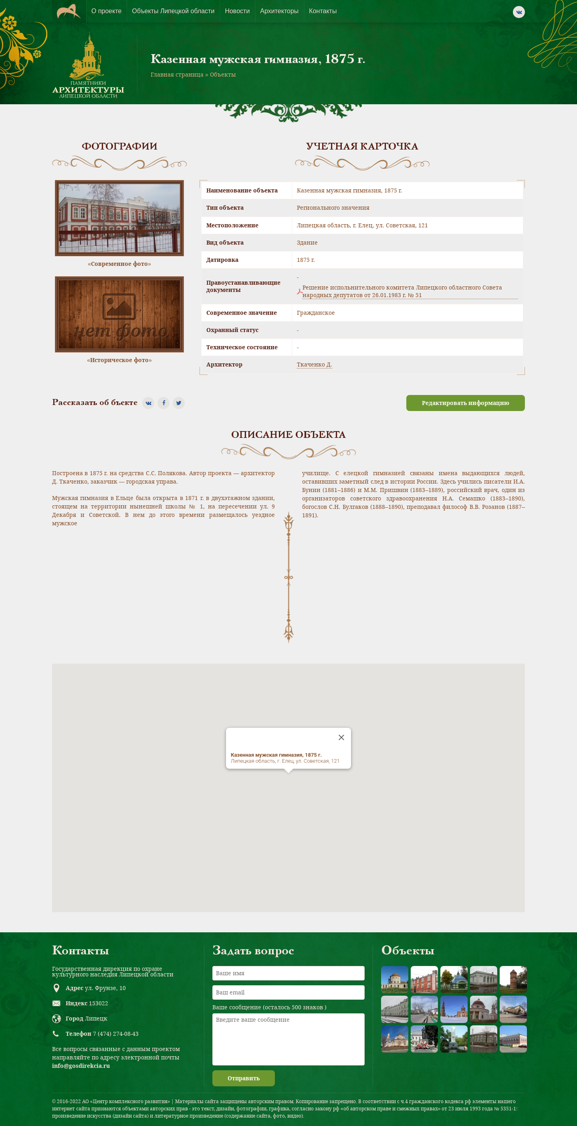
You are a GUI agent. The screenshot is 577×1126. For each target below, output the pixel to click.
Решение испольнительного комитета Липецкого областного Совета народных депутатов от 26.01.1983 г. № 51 (402, 291)
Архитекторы (279, 11)
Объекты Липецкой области (173, 11)
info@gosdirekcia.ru (81, 1065)
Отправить (244, 1078)
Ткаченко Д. (314, 364)
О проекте (106, 11)
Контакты (323, 11)
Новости (237, 11)
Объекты (223, 74)
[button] (288, 780)
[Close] (341, 737)
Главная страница (177, 74)
